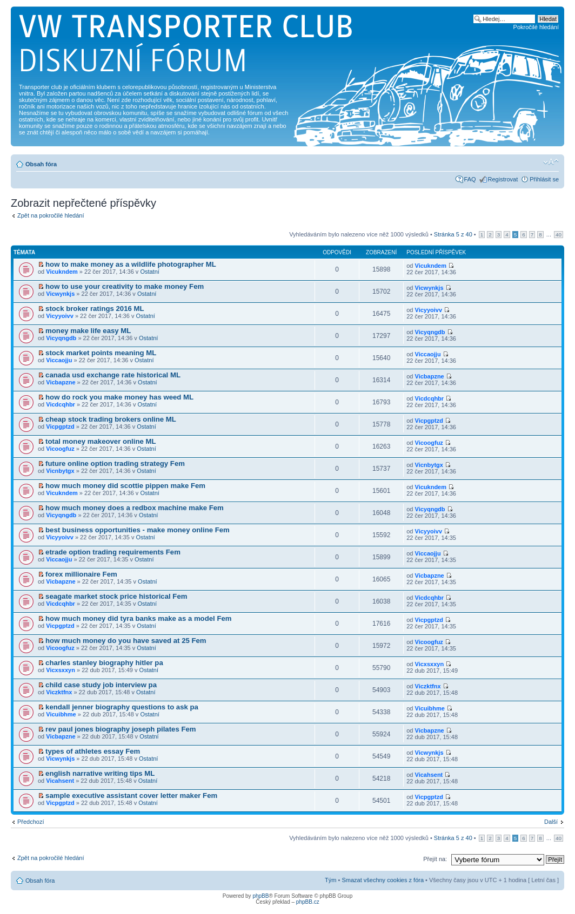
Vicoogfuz (60, 448)
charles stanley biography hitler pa (104, 663)
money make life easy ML (88, 331)
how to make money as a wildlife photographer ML (130, 264)
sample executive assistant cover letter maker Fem (131, 795)
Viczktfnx (59, 692)
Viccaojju (59, 360)
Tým (330, 880)
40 (558, 235)
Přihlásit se (544, 179)
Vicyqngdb (61, 338)
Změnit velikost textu (551, 162)
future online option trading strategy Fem (115, 463)
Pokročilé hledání (536, 27)
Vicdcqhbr (60, 404)
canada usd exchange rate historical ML (112, 375)
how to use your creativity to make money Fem (124, 286)
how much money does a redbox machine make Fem (134, 508)
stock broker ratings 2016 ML (94, 308)
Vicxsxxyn (60, 670)
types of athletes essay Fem (92, 751)
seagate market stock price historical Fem (116, 596)
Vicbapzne (60, 382)
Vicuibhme (61, 714)
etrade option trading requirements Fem (112, 552)
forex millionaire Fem (81, 574)
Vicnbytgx (60, 471)
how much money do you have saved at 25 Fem (125, 641)
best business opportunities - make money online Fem (137, 530)
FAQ (470, 179)
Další (551, 821)
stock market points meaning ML (100, 353)
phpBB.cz (307, 902)
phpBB (260, 896)
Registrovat (503, 179)
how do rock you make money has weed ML (119, 397)
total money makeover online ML (100, 441)
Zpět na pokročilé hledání (50, 215)
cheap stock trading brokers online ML (110, 419)
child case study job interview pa (101, 685)
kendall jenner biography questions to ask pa (121, 707)
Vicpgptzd (60, 426)
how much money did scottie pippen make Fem (125, 486)
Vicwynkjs (60, 293)
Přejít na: (435, 859)
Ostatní (149, 271)
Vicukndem (62, 271)
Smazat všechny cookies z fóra (383, 880)
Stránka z (453, 234)
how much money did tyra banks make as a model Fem (138, 618)
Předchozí (30, 821)
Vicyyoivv (59, 316)
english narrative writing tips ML (100, 773)
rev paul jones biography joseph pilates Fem (120, 729)
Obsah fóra (41, 164)
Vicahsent (60, 780)
